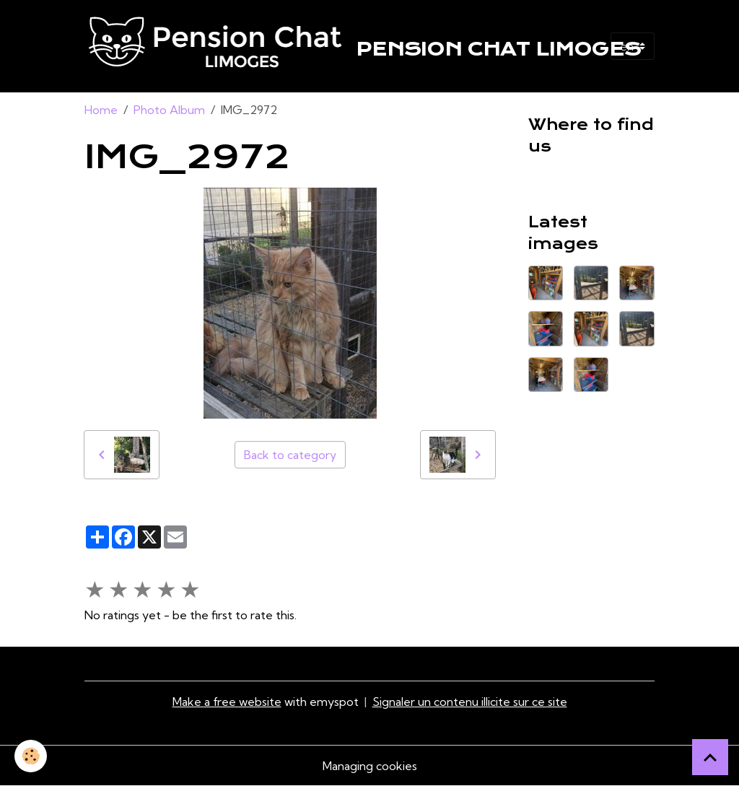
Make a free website (226, 701)
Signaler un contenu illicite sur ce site (469, 701)
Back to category (290, 454)
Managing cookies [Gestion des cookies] (370, 766)
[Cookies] (30, 756)
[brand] (332, 46)
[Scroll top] (710, 757)
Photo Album (169, 109)
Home (101, 109)
